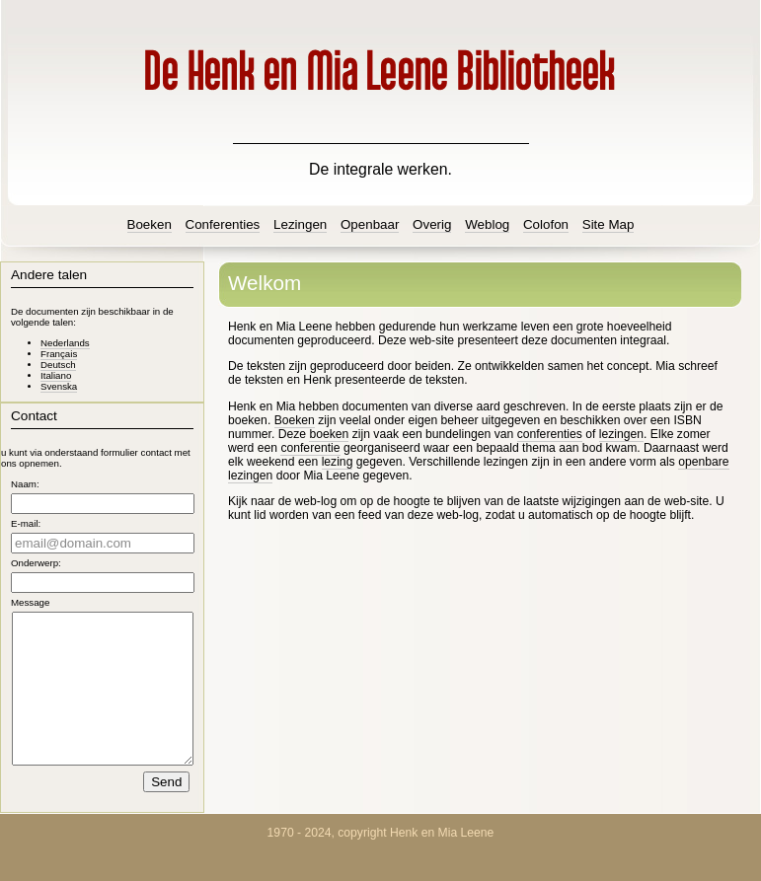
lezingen (621, 434)
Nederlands (65, 342)
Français (58, 353)
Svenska (58, 386)
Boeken (294, 420)
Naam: (25, 483)
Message (30, 602)
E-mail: (25, 523)
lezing (337, 462)
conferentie (310, 448)
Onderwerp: (36, 562)
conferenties (549, 434)
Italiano (55, 375)
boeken (328, 434)
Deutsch (58, 364)
